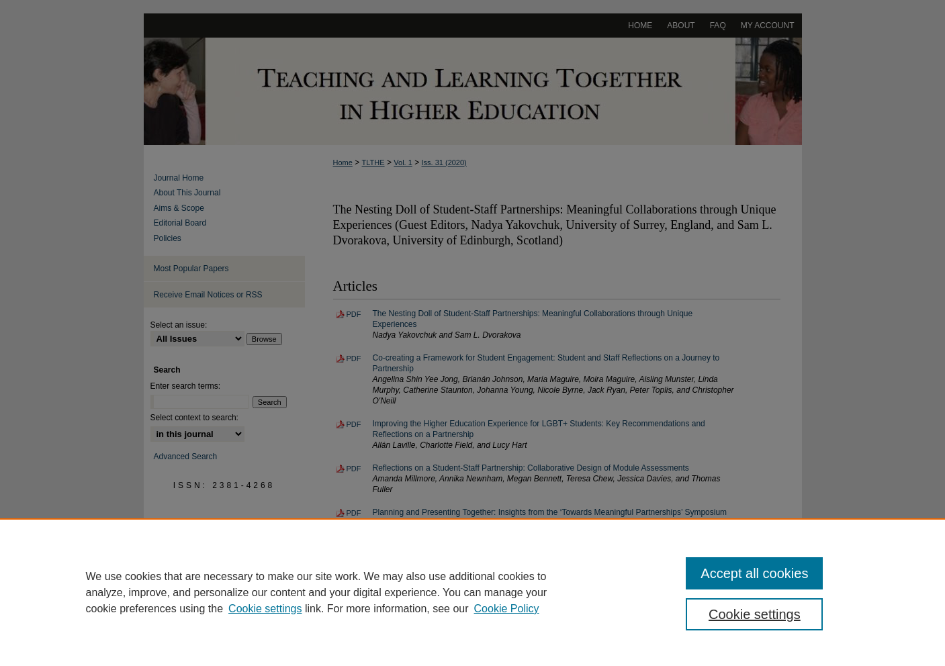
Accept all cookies (754, 573)
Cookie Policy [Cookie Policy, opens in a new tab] (506, 608)
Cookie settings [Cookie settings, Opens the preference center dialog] (755, 614)
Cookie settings (265, 608)
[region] (472, 592)
